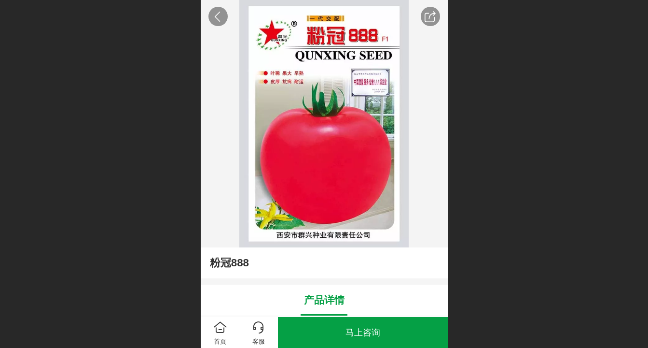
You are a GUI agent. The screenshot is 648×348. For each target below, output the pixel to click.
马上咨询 (362, 332)
